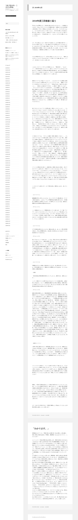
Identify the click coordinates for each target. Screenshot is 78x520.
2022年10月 (7, 70)
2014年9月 (7, 150)
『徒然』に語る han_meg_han (11, 40)
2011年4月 (7, 191)
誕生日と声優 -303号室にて (11, 42)
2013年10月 (7, 154)
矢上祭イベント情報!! (9, 52)
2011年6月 (7, 186)
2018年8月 (7, 109)
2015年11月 (7, 141)
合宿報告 (7, 50)
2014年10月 (7, 147)
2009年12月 (7, 221)
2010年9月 (7, 201)
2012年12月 (7, 160)
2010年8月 (7, 204)
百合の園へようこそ (9, 37)
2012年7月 (7, 171)
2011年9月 (7, 180)
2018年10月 (7, 104)
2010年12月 (7, 195)
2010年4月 (7, 212)
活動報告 (7, 242)
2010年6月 (7, 208)
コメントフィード (8, 257)
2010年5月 (7, 210)
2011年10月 (7, 178)
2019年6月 (7, 93)
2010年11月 (7, 197)
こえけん (7, 233)
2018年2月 (7, 117)
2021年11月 (7, 72)
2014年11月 (7, 145)
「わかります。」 (40, 428)
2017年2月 (7, 137)
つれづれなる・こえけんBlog (11, 6)
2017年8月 (7, 126)
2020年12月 (7, 83)
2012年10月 (7, 165)
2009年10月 (7, 225)
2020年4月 (7, 87)
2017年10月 (7, 122)
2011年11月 (7, 175)
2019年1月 (7, 100)
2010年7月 (7, 206)
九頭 (16, 52)
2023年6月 (7, 68)
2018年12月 (7, 102)
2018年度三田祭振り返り (44, 20)
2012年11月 (7, 163)
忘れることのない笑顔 (9, 35)
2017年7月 (7, 128)
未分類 (6, 240)
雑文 (6, 244)
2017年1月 (7, 139)
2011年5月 (7, 188)
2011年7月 (7, 184)
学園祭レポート (8, 238)
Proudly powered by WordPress (39, 517)
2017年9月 (7, 124)
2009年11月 (7, 223)
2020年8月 (7, 85)
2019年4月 (7, 96)
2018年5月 (7, 113)
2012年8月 (7, 169)
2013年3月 (7, 158)
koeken (43, 415)
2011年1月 (7, 193)
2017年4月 (7, 132)
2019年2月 (7, 98)
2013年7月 (7, 156)
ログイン (7, 253)
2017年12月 (7, 119)
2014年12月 (7, 143)
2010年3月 (7, 214)
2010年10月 (7, 199)
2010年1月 (7, 219)
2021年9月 (7, 76)
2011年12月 (7, 173)
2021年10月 (7, 74)
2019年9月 (7, 91)
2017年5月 (7, 130)
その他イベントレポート (10, 236)
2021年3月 (7, 78)
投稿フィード (8, 255)
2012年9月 (7, 167)
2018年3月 (7, 115)
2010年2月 (7, 217)
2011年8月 (7, 182)
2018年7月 (7, 111)
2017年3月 (7, 134)
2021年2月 (7, 81)
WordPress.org (8, 259)
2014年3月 (7, 152)
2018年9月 (7, 106)
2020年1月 (7, 89)
